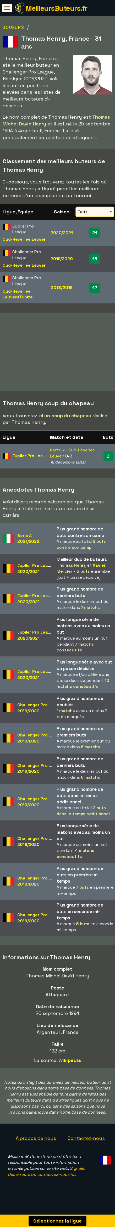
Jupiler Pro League (31, 458)
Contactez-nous (86, 1140)
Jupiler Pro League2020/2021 (36, 571)
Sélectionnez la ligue (57, 1221)
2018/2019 (61, 287)
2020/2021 (62, 232)
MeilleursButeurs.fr (56, 8)
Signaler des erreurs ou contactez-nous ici (47, 1173)
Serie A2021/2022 (28, 540)
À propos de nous (36, 1140)
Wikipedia (69, 1062)
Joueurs (13, 27)
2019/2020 (62, 258)
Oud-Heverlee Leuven (25, 239)
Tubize (25, 297)
